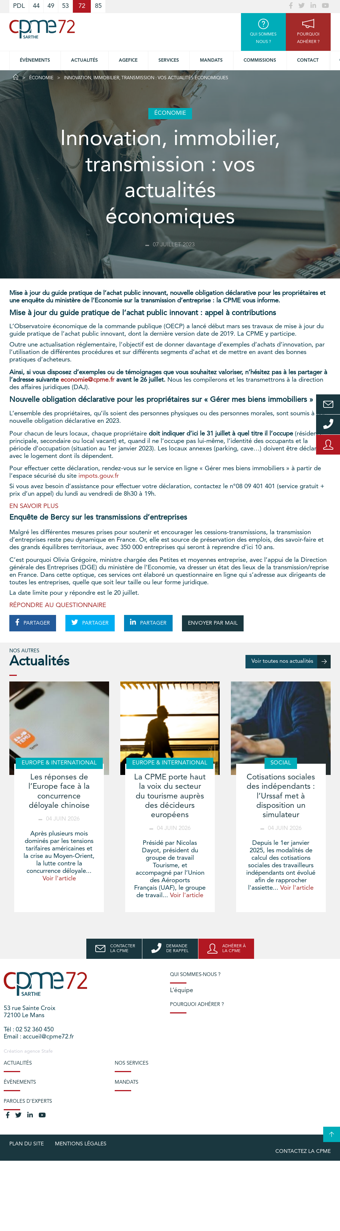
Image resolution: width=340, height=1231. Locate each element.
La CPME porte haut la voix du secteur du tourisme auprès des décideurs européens (169, 796)
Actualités (84, 60)
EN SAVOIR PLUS (33, 506)
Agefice (128, 60)
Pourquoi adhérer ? (197, 1004)
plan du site (26, 1144)
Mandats (211, 60)
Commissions (260, 60)
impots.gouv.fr (98, 476)
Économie (41, 78)
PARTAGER (32, 622)
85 (98, 6)
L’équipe (181, 991)
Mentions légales (80, 1144)
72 (81, 6)
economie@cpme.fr (87, 380)
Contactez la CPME (303, 1151)
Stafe (47, 1051)
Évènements (35, 60)
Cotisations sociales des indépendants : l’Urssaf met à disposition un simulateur (281, 796)
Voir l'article (59, 878)
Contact (308, 60)
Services (168, 60)
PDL (19, 6)
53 (65, 6)
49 (50, 6)
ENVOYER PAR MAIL (213, 623)
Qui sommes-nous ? (195, 974)
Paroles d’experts (28, 1101)
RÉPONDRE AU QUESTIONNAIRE (57, 605)
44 (36, 6)
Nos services (131, 1063)
